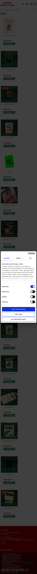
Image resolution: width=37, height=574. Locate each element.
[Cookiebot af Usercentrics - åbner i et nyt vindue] (28, 254)
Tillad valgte (18, 314)
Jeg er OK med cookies (18, 309)
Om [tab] (30, 258)
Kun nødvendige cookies (18, 319)
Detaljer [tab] (18, 258)
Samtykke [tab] (7, 258)
